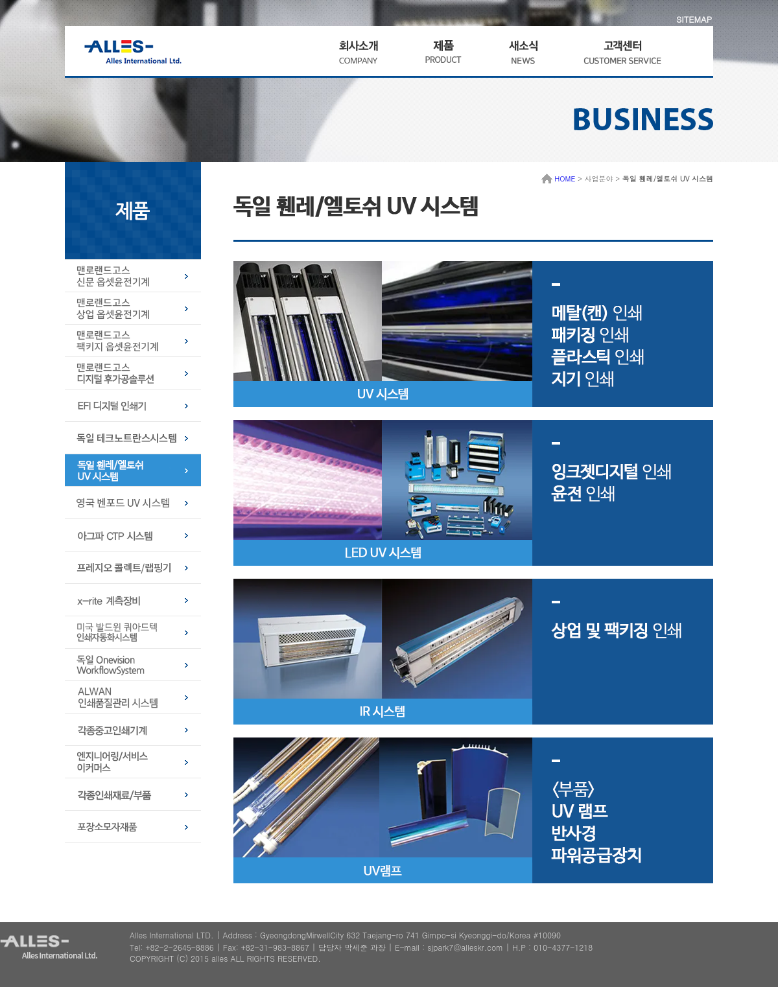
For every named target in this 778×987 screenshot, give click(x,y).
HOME (558, 178)
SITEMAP (694, 19)
